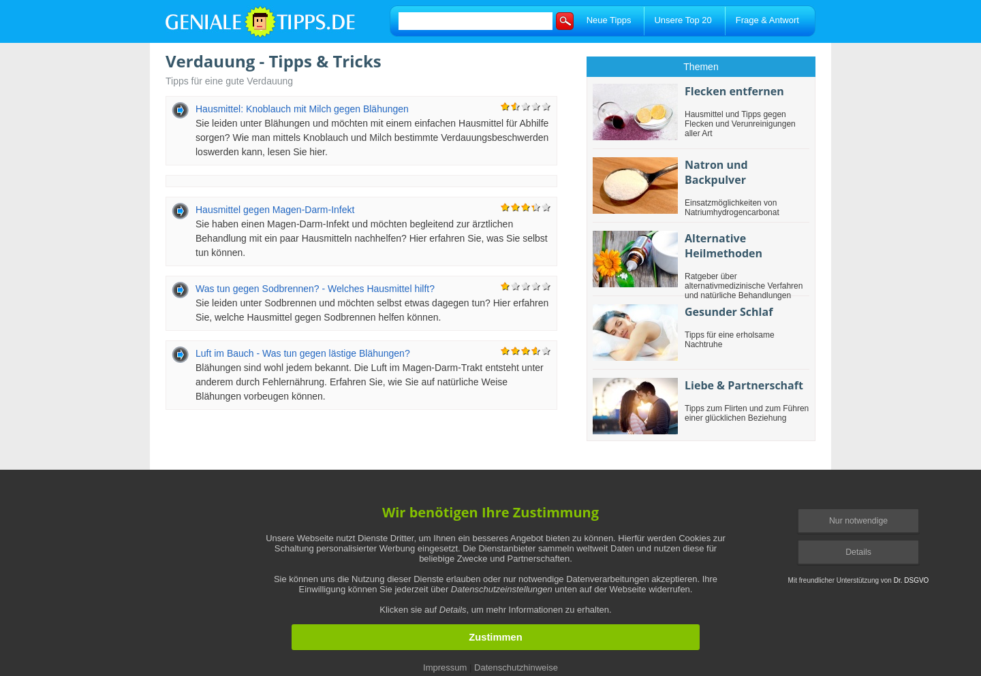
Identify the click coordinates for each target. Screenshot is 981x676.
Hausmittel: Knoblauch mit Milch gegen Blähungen (302, 108)
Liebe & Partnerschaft (744, 385)
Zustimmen (495, 637)
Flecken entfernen (734, 91)
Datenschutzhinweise (516, 667)
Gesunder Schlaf (729, 311)
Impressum (445, 667)
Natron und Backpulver (716, 172)
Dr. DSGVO (911, 580)
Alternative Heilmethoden (723, 246)
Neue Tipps (609, 20)
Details (858, 552)
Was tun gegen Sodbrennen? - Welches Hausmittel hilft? (315, 288)
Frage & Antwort (767, 20)
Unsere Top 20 (682, 20)
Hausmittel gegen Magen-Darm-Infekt (275, 209)
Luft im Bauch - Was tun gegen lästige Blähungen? (303, 353)
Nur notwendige (858, 521)
